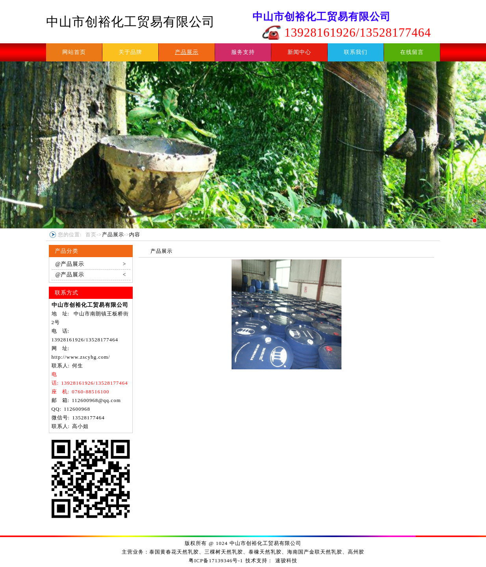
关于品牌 (130, 52)
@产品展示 (91, 264)
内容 (134, 234)
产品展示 (186, 52)
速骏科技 (286, 560)
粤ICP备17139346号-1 (216, 560)
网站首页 (74, 52)
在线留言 (412, 52)
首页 (90, 234)
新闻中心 (299, 52)
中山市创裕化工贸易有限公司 (130, 22)
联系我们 (355, 52)
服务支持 (243, 52)
